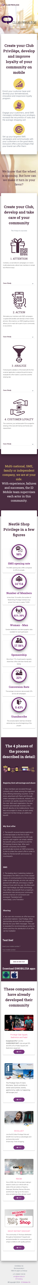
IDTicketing (19, 1279)
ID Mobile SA (25, 1282)
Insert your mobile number (11, 946)
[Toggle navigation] (34, 5)
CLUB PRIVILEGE (10, 4)
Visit (19, 1052)
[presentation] (18, 955)
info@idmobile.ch (19, 1276)
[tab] (19, 282)
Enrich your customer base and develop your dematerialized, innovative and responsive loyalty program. (17, 95)
